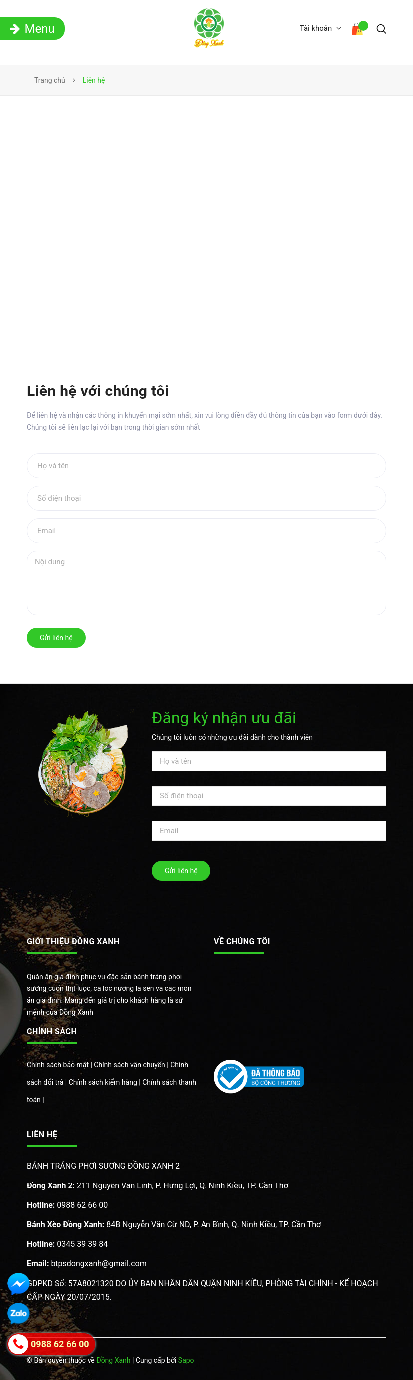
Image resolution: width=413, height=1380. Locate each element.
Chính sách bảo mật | (60, 1065)
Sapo (186, 1360)
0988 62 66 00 (67, 1205)
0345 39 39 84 (67, 1244)
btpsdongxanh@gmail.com (87, 1263)
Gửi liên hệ (56, 638)
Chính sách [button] (52, 1031)
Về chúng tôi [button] (242, 941)
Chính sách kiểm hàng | (106, 1082)
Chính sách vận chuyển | (132, 1065)
